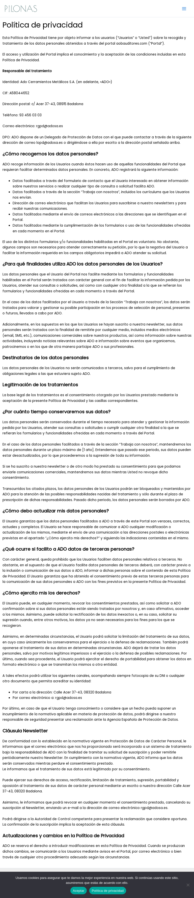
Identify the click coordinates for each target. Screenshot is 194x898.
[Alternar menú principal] (184, 8)
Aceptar (78, 891)
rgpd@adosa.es (49, 126)
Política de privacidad (108, 891)
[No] (187, 884)
